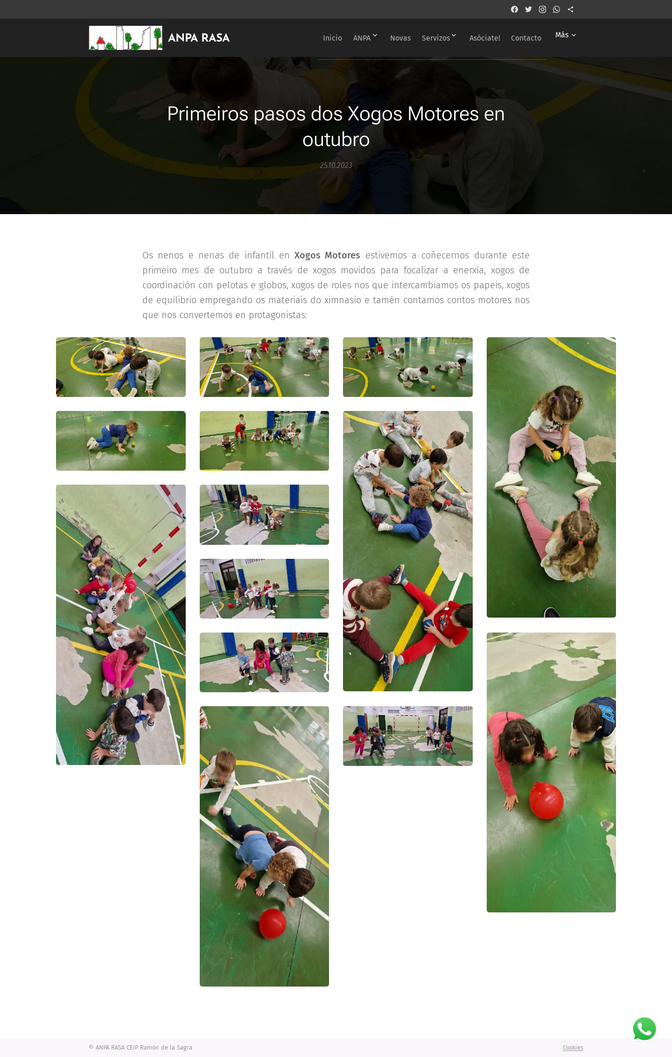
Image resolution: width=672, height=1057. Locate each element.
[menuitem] (305, 38)
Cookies (573, 1047)
